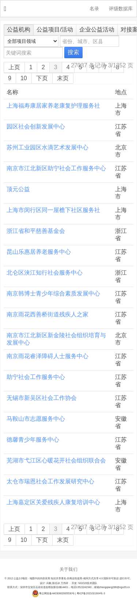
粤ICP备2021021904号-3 (91, 593)
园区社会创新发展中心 (36, 126)
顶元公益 (18, 189)
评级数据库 (121, 8)
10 (23, 78)
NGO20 (72, 9)
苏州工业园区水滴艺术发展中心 (47, 147)
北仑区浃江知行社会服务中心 (45, 272)
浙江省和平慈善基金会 (36, 231)
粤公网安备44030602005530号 (53, 593)
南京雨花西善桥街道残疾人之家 (47, 314)
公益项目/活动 (55, 29)
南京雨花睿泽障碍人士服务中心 (47, 356)
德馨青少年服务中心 (33, 439)
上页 (14, 67)
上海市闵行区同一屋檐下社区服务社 (53, 210)
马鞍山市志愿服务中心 (36, 419)
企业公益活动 (96, 29)
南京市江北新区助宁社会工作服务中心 (56, 168)
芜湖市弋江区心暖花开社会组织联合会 (56, 460)
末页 (63, 78)
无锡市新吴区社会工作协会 (42, 398)
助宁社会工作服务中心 (36, 377)
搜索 (73, 52)
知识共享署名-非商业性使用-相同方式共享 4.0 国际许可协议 (85, 578)
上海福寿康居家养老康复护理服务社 (53, 106)
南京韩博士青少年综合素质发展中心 (53, 293)
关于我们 (68, 569)
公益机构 (18, 29)
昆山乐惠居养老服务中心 (39, 252)
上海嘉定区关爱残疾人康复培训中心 (53, 502)
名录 (94, 8)
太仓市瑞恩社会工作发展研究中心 (50, 481)
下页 (42, 78)
